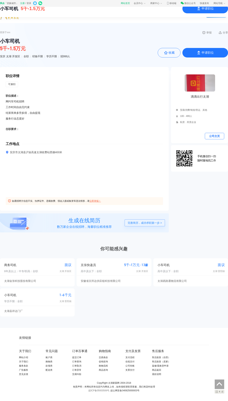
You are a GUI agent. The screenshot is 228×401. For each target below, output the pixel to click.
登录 (29, 3)
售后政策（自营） (161, 357)
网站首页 (125, 3)
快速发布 (204, 3)
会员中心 (140, 3)
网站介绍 (23, 357)
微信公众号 (188, 3)
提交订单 (76, 357)
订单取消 (76, 365)
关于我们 (23, 361)
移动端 (171, 3)
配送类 (49, 370)
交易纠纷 (76, 374)
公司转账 (130, 365)
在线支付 (130, 361)
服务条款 (23, 365)
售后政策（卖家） (161, 361)
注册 (22, 3)
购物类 (49, 361)
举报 (207, 32)
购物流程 (103, 365)
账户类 (49, 357)
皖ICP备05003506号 (99, 390)
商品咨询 (103, 370)
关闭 (219, 391)
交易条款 (103, 357)
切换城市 (11, 3)
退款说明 (156, 374)
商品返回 (156, 370)
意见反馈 (23, 374)
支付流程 (130, 357)
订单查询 (76, 361)
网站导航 (220, 3)
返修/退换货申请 (160, 365)
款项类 (49, 365)
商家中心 (156, 3)
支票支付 (130, 370)
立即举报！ (95, 201)
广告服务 (23, 370)
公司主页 (214, 136)
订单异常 (76, 370)
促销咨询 (103, 361)
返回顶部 (219, 384)
